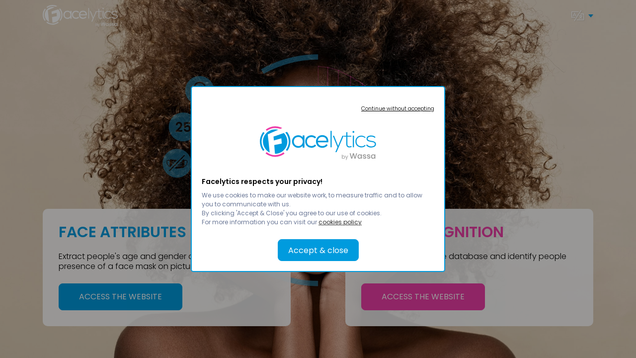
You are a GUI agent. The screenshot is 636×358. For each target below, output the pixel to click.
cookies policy (340, 222)
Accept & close (318, 250)
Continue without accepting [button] (397, 108)
